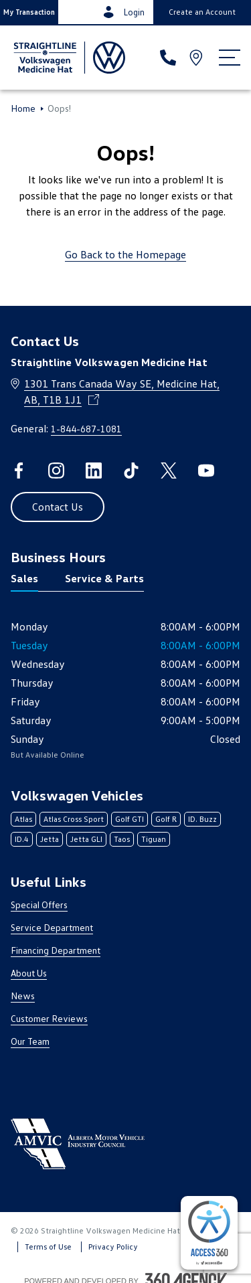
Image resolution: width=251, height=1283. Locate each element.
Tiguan (153, 839)
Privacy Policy (113, 1247)
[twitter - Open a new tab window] (169, 470)
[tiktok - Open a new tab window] (131, 470)
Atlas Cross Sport (74, 819)
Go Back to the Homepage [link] (125, 254)
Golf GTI (129, 819)
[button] (29, 12)
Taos (122, 839)
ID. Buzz (202, 819)
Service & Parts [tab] (104, 578)
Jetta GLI (86, 839)
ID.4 (22, 839)
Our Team (30, 1041)
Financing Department (55, 950)
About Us (29, 972)
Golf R (166, 819)
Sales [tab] (24, 578)
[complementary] (209, 1233)
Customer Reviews (49, 1018)
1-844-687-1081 (86, 428)
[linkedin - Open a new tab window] (94, 470)
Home (23, 108)
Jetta (49, 839)
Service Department (52, 927)
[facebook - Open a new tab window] (19, 470)
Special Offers (39, 904)
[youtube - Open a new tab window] (206, 470)
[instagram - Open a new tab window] (56, 470)
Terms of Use (48, 1247)
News (23, 995)
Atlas (23, 819)
